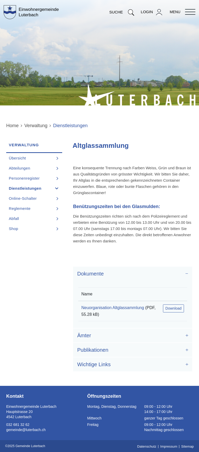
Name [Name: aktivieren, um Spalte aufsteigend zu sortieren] (87, 294)
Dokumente (90, 274)
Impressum (168, 446)
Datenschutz (146, 446)
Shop (13, 228)
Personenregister (24, 178)
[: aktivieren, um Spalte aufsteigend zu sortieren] (173, 294)
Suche (121, 12)
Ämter (84, 335)
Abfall (14, 218)
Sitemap (187, 446)
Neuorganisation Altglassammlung (112, 307)
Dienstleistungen (35, 188)
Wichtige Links (94, 364)
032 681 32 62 (18, 425)
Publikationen (92, 350)
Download (173, 308)
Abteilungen (19, 168)
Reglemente (20, 208)
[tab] (132, 274)
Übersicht (17, 158)
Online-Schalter (23, 198)
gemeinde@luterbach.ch (26, 430)
